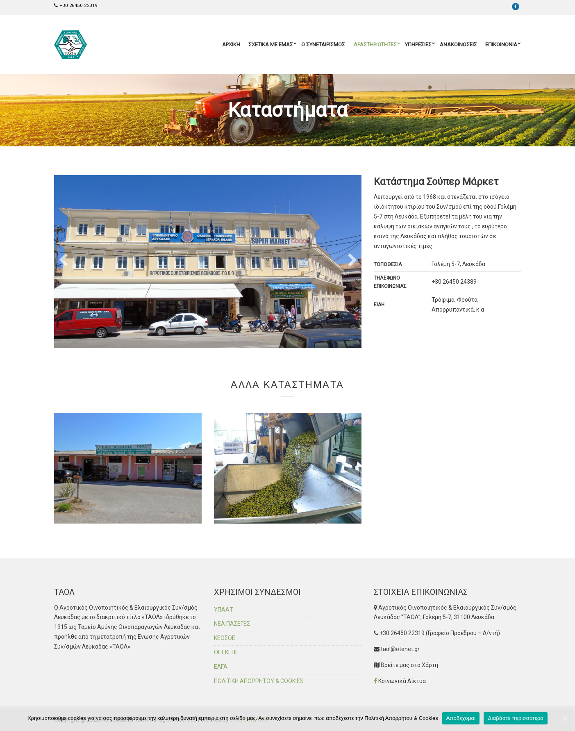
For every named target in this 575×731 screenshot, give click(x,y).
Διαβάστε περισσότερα (515, 718)
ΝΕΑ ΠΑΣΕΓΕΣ (232, 623)
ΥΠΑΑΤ (223, 609)
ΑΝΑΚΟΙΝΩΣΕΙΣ (458, 44)
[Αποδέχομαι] (565, 718)
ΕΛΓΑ (220, 666)
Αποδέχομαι (461, 718)
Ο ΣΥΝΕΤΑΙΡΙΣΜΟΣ (323, 44)
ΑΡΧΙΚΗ (231, 44)
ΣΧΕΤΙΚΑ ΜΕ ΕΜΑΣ (270, 44)
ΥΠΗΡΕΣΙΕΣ (418, 44)
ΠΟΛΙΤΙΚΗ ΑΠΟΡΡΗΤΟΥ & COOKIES (259, 681)
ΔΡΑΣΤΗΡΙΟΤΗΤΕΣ (375, 44)
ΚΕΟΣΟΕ (224, 638)
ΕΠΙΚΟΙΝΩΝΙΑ (501, 44)
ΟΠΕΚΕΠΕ (226, 652)
